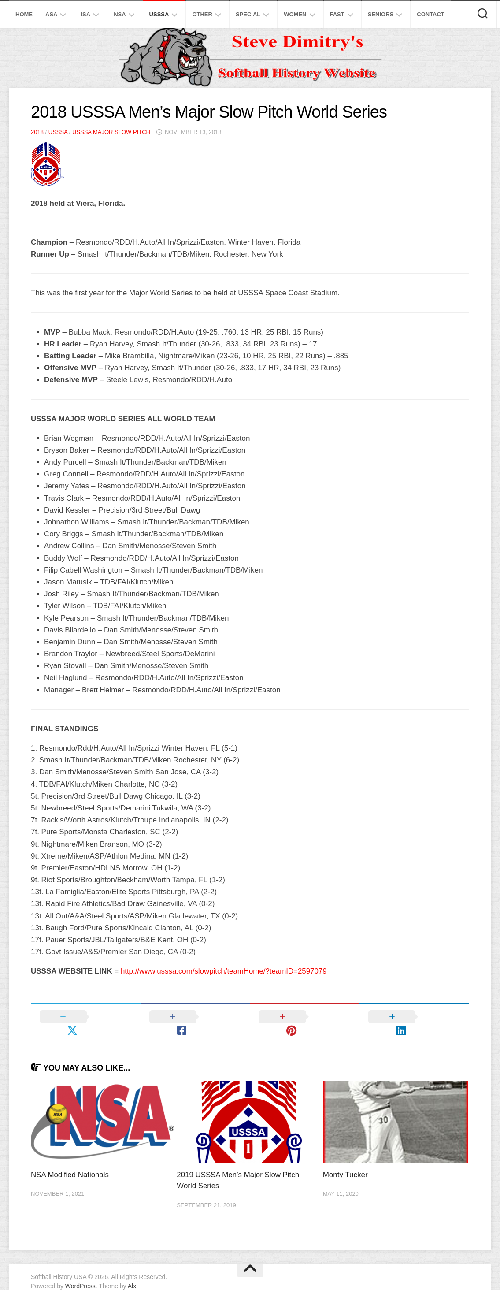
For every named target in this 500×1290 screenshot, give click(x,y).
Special (248, 14)
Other (202, 14)
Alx (132, 1271)
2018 (37, 132)
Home (24, 14)
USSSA (159, 14)
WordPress (80, 1271)
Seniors (381, 14)
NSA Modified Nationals (70, 1160)
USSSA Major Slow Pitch (111, 132)
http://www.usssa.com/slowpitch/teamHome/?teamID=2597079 (225, 971)
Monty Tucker (345, 1160)
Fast (337, 14)
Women (295, 14)
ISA (85, 14)
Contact (430, 14)
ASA (51, 14)
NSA (120, 14)
